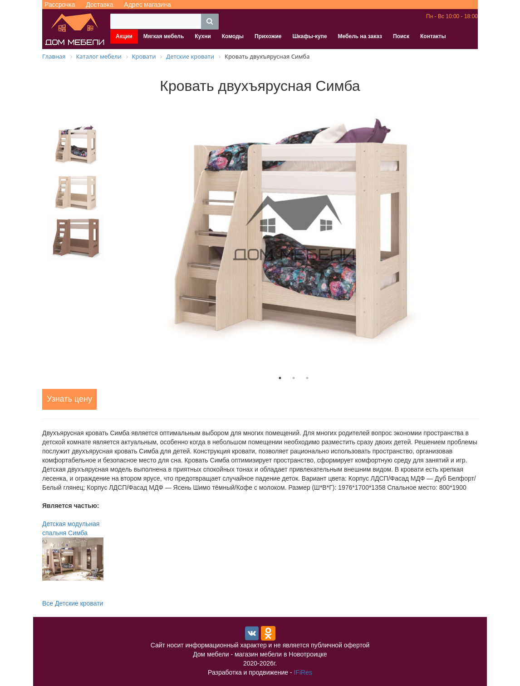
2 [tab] (293, 378)
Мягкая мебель (163, 36)
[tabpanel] (293, 228)
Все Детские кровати (72, 603)
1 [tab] (280, 378)
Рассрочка (59, 4)
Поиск (401, 36)
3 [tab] (307, 378)
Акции (124, 36)
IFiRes (303, 672)
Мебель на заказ (360, 36)
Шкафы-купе (309, 36)
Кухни (203, 36)
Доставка (99, 4)
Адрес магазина (147, 4)
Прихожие (268, 36)
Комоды (233, 36)
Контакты (433, 36)
